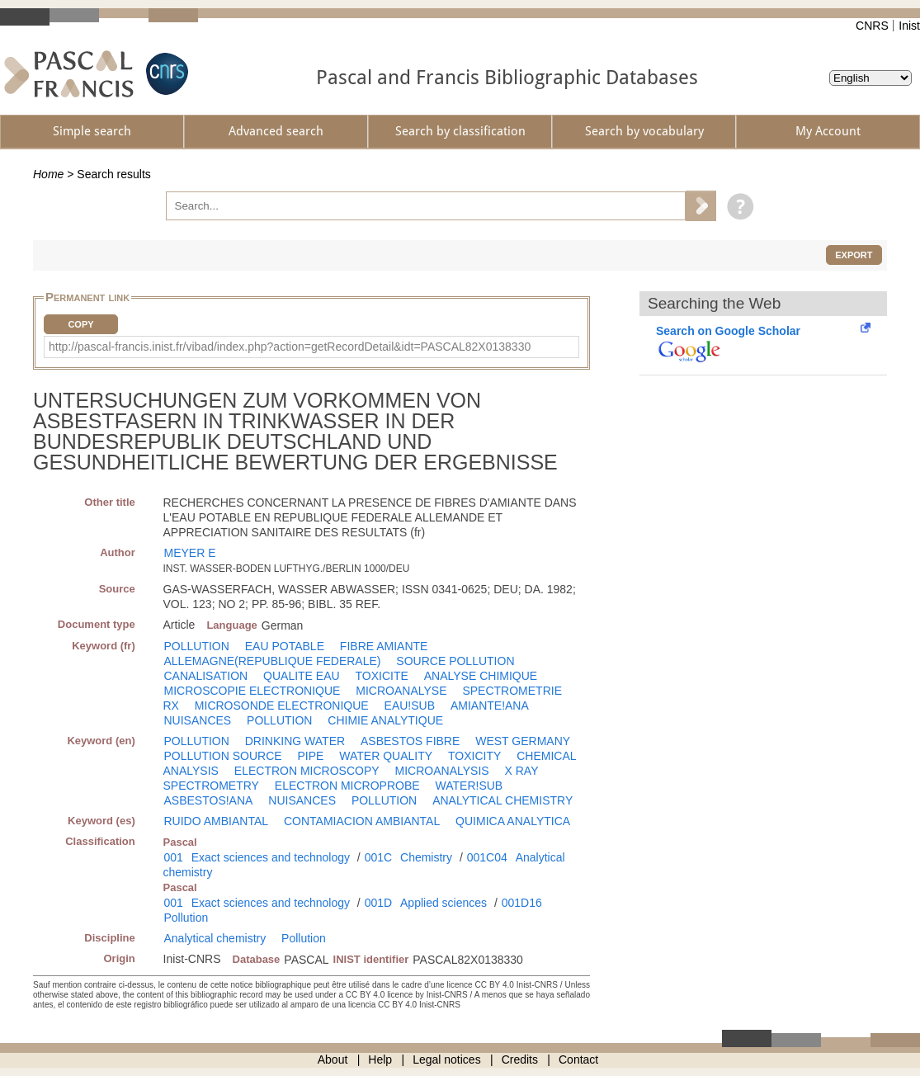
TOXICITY (474, 755)
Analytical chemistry (215, 938)
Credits (520, 1059)
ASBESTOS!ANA (208, 800)
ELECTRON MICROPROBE (347, 785)
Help (380, 1059)
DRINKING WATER (295, 741)
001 (173, 857)
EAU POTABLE (284, 646)
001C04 (487, 857)
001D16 (522, 902)
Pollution (186, 917)
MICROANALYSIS (442, 770)
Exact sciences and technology (270, 857)
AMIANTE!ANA (490, 705)
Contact (578, 1059)
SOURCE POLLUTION (455, 661)
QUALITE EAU (301, 675)
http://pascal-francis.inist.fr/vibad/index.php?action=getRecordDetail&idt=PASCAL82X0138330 (290, 346)
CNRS (872, 25)
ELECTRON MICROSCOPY (307, 770)
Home (48, 174)
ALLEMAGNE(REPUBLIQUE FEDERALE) (272, 661)
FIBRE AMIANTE (384, 646)
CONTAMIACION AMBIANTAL (362, 821)
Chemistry (426, 857)
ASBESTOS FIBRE (410, 741)
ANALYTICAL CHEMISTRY (502, 800)
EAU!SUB (410, 705)
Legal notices (447, 1059)
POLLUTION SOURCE (223, 755)
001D (378, 902)
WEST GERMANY (522, 741)
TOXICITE (382, 675)
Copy (80, 324)
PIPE (311, 755)
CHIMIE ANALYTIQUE (385, 720)
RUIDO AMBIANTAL (216, 821)
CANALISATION (206, 675)
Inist (909, 25)
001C (378, 857)
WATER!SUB (469, 785)
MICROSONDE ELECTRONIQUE (282, 705)
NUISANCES (198, 720)
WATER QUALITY (385, 755)
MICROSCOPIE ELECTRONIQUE (252, 690)
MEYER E (190, 552)
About (333, 1059)
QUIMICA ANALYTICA (512, 821)
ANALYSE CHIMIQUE (480, 675)
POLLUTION (196, 646)
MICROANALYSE (401, 690)
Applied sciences (443, 902)
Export (853, 255)
